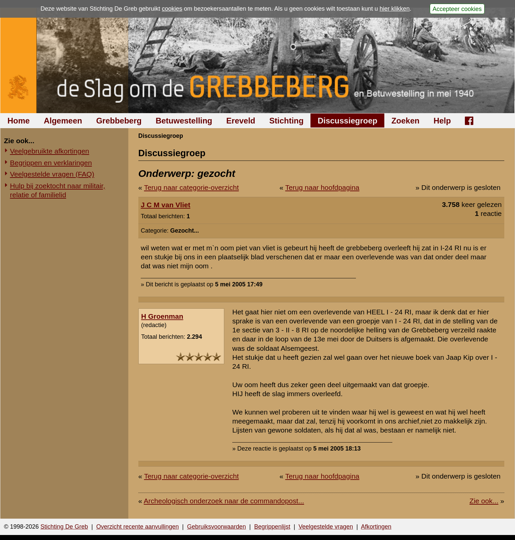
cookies (172, 8)
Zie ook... (484, 501)
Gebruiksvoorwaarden (216, 526)
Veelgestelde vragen (325, 526)
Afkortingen (376, 526)
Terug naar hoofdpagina (322, 187)
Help (442, 120)
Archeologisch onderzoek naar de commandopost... (224, 501)
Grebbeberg (119, 120)
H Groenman (162, 316)
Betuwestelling (184, 120)
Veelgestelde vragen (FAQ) (52, 174)
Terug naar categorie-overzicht (191, 187)
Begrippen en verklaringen (51, 163)
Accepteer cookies (457, 8)
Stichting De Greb (64, 526)
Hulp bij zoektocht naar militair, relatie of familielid (57, 190)
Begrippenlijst (272, 526)
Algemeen (63, 120)
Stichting (286, 120)
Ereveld (240, 120)
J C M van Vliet (165, 205)
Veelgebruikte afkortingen (49, 151)
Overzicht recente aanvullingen (137, 526)
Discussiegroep (347, 120)
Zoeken (405, 120)
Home (18, 120)
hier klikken (395, 8)
